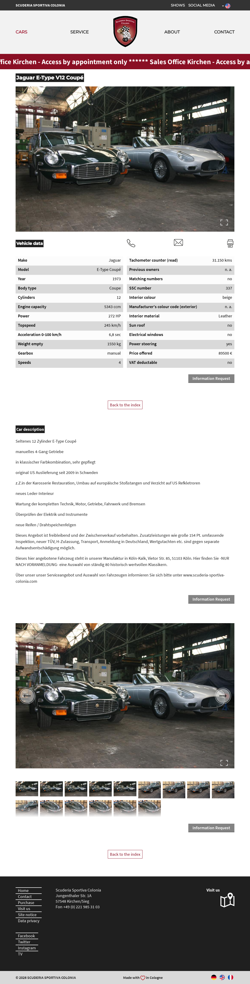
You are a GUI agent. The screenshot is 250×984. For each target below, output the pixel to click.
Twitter (24, 942)
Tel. (131, 243)
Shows (178, 5)
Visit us (24, 908)
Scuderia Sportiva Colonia (40, 5)
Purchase (26, 902)
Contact (224, 32)
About (172, 32)
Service (79, 32)
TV (20, 954)
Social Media (201, 5)
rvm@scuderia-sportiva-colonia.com (178, 242)
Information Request (211, 378)
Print (230, 243)
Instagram (27, 948)
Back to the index (125, 405)
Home (23, 890)
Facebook (26, 935)
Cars (21, 32)
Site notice (27, 914)
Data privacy (28, 920)
